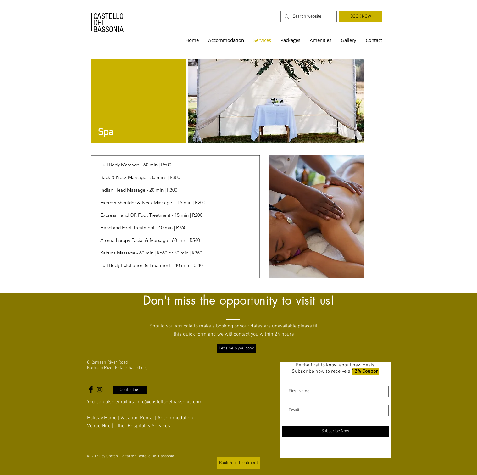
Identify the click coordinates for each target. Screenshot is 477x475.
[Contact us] (130, 390)
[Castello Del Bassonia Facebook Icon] (90, 389)
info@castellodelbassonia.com (169, 402)
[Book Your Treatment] (238, 463)
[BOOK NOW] (360, 16)
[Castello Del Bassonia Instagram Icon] (99, 389)
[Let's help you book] (236, 348)
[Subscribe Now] (335, 431)
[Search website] (308, 16)
